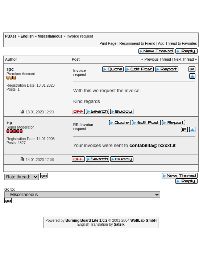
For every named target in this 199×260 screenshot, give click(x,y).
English (27, 36)
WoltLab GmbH (143, 220)
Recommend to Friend (137, 44)
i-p (9, 122)
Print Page (107, 44)
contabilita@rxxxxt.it (152, 145)
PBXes (11, 36)
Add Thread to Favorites (177, 44)
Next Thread (184, 59)
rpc (10, 69)
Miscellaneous (50, 36)
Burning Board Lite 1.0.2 (87, 220)
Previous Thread (157, 59)
